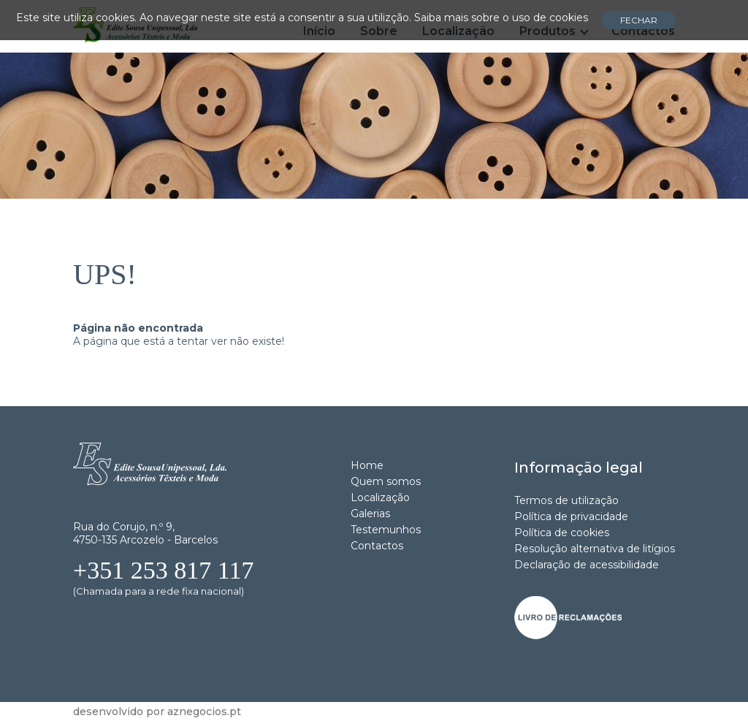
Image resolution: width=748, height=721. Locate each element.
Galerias (370, 513)
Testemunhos (386, 529)
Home (367, 465)
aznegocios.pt (204, 711)
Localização (380, 497)
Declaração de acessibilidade (586, 564)
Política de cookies (561, 532)
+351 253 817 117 (163, 570)
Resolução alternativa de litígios (594, 548)
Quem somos (386, 481)
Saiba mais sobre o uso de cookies (501, 17)
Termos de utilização (566, 500)
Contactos (377, 545)
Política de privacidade (571, 516)
